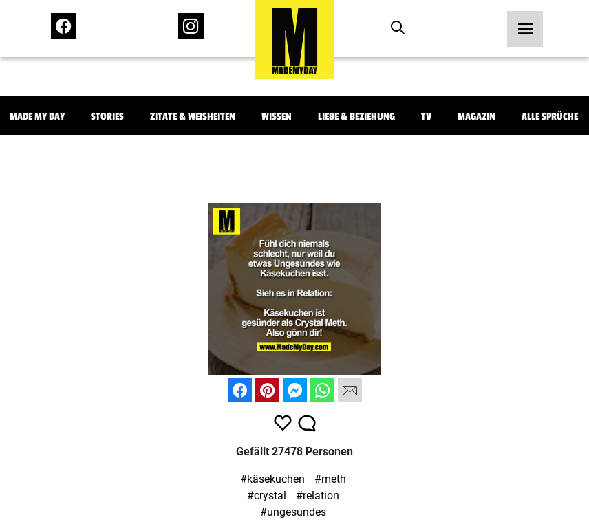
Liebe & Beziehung (356, 116)
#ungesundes (293, 512)
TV (426, 116)
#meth (330, 479)
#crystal (266, 495)
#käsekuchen (272, 479)
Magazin (476, 116)
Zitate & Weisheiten (192, 116)
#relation (317, 495)
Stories (107, 116)
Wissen (276, 116)
